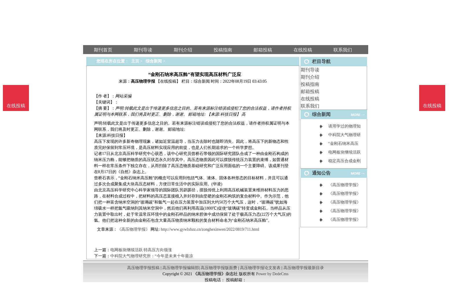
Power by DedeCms (272, 274)
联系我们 (310, 105)
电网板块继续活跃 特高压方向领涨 (141, 250)
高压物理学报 (143, 81)
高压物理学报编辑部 (180, 268)
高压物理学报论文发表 (260, 268)
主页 (135, 61)
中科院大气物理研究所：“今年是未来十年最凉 (151, 256)
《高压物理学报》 (133, 229)
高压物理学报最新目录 (303, 268)
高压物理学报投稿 (143, 268)
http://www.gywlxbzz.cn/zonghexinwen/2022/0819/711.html (210, 229)
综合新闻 (154, 61)
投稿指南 (310, 84)
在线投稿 (310, 98)
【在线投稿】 (168, 81)
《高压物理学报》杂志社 (215, 274)
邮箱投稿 (310, 91)
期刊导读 (310, 69)
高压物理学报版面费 (219, 268)
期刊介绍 (310, 77)
